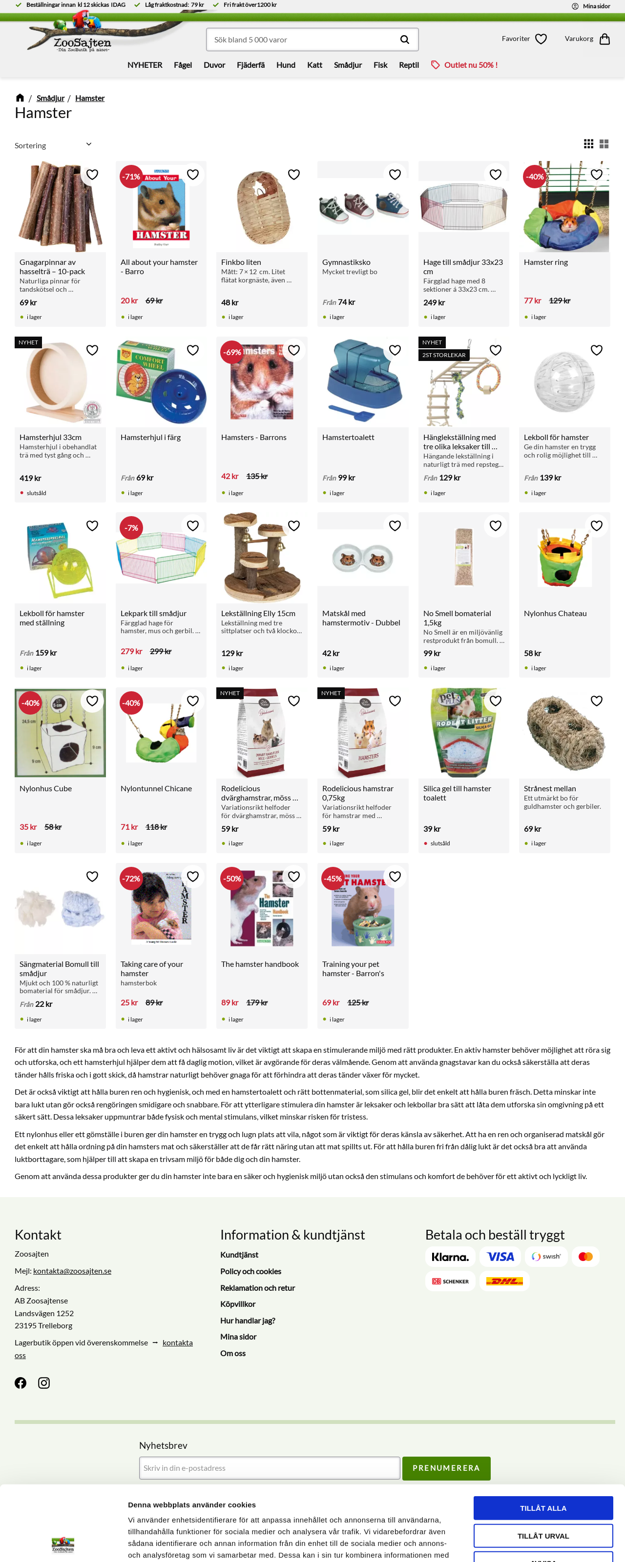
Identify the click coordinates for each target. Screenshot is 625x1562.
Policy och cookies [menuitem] (250, 1271)
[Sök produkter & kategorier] (312, 39)
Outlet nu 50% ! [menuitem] (471, 64)
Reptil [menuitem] (409, 64)
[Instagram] (44, 1383)
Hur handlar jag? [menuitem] (247, 1320)
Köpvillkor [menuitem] (237, 1303)
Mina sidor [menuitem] (238, 1336)
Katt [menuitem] (314, 64)
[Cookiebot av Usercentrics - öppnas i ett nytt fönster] (63, 1543)
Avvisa (543, 1488)
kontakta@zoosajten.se (72, 1270)
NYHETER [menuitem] (144, 64)
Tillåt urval (543, 1461)
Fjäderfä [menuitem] (251, 64)
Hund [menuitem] (285, 64)
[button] (526, 39)
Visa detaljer (530, 1543)
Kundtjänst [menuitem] (239, 1254)
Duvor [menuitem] (214, 64)
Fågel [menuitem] (183, 64)
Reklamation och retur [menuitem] (257, 1287)
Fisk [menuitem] (380, 64)
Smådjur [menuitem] (348, 64)
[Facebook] (20, 1383)
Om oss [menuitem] (233, 1353)
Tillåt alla (543, 1433)
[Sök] (404, 39)
